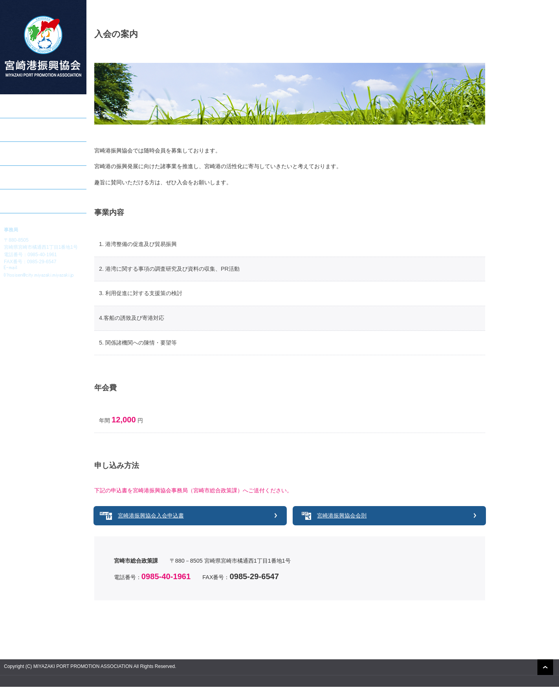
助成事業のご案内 (26, 130)
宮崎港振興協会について (34, 106)
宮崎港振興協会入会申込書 (151, 515)
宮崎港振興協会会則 (342, 515)
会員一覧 (15, 177)
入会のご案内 (20, 201)
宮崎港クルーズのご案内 (34, 153)
